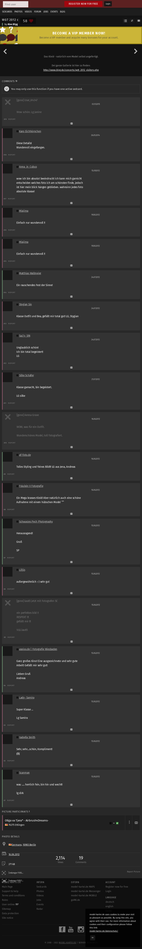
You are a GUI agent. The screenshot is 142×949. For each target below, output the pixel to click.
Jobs (45, 11)
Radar (39, 909)
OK (93, 938)
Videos (28, 11)
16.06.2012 (14, 854)
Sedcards (7, 11)
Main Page (7, 886)
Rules (5, 900)
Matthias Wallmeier (30, 273)
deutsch (110, 902)
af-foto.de (25, 455)
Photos (18, 11)
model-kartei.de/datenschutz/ (104, 931)
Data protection (10, 913)
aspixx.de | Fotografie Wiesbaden (38, 649)
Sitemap (6, 909)
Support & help (10, 891)
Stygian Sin (25, 304)
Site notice (7, 918)
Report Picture (133, 872)
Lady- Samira (26, 697)
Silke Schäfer (26, 375)
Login (108, 4)
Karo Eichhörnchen (30, 131)
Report (12, 119)
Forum (37, 11)
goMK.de (75, 900)
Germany (17, 844)
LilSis (22, 570)
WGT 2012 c (10, 20)
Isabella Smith (27, 737)
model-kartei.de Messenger (86, 891)
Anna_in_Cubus (28, 166)
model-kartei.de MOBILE (84, 895)
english (109, 906)
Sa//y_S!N (24, 335)
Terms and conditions (13, 895)
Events (54, 11)
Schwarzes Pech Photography (36, 521)
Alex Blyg (13, 24)
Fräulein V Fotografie (31, 486)
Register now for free (83, 3)
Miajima (23, 211)
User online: (10, 904)
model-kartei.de (67, 943)
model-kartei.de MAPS (83, 886)
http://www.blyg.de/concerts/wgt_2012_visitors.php (71, 70)
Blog (62, 11)
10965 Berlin (29, 844)
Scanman (24, 772)
